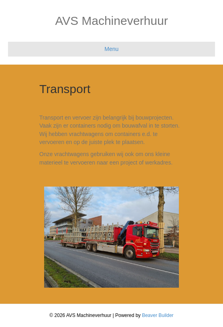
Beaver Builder (158, 315)
